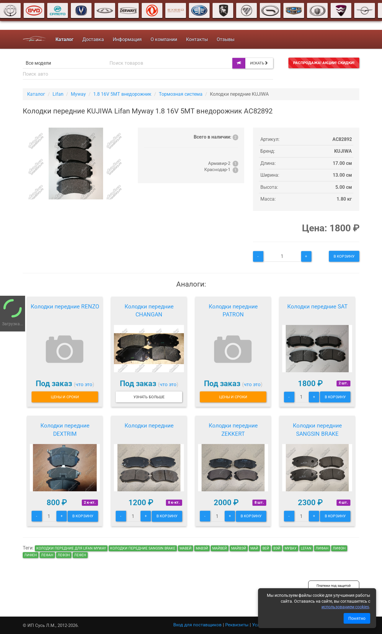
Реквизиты (237, 625)
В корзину (344, 256)
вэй (276, 548)
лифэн (339, 548)
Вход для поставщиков (197, 625)
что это (84, 384)
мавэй (202, 548)
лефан (47, 555)
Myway (78, 94)
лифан (322, 548)
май (254, 548)
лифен (30, 555)
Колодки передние (149, 425)
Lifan (58, 94)
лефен (80, 555)
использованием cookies (345, 606)
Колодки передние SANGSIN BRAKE (317, 429)
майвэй (238, 548)
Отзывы (225, 39)
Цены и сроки (65, 397)
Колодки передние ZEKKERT (233, 429)
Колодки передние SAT (317, 306)
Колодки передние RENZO (65, 306)
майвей (219, 548)
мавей (185, 548)
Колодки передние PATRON (233, 310)
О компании (164, 39)
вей (265, 548)
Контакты (197, 39)
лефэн (64, 555)
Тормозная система (181, 94)
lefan (306, 548)
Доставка (93, 39)
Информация (127, 39)
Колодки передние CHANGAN (149, 310)
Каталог (36, 94)
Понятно (356, 618)
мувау (291, 548)
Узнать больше (148, 397)
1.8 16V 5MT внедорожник (122, 94)
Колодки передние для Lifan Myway (71, 548)
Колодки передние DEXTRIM (64, 429)
